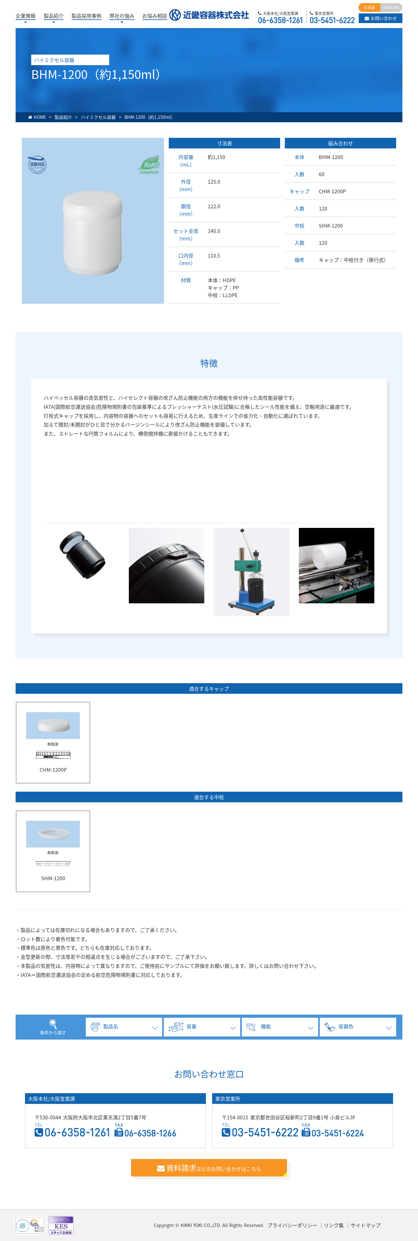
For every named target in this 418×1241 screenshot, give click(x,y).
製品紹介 (63, 117)
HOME (40, 117)
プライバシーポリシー (292, 1225)
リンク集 (334, 1225)
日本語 (369, 7)
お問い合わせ (381, 18)
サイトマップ (366, 1225)
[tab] (123, 1027)
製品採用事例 (86, 15)
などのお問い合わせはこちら (209, 1167)
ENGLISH (391, 7)
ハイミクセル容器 (98, 117)
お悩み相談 (154, 15)
